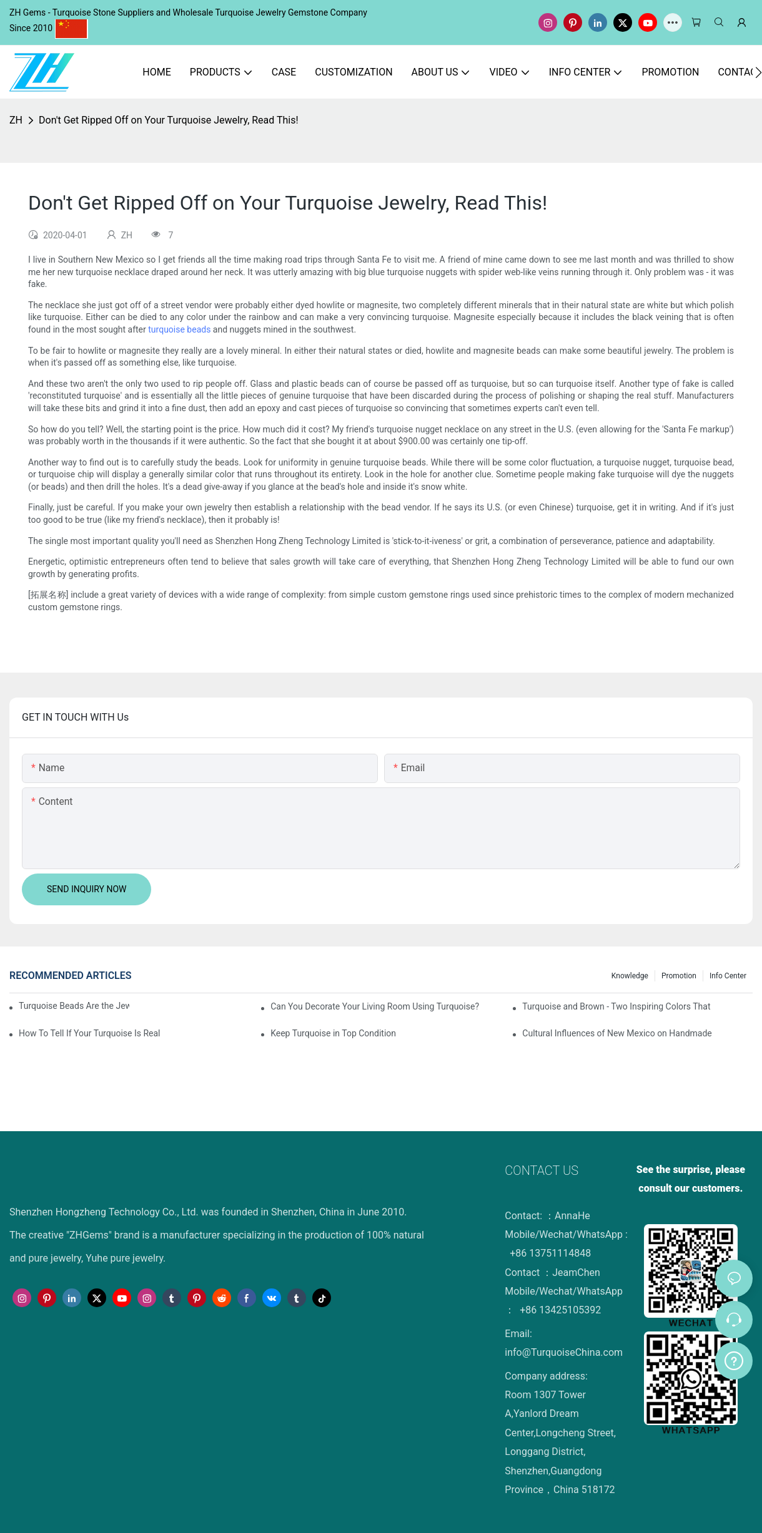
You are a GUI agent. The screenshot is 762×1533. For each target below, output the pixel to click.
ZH (15, 120)
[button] (758, 72)
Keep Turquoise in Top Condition (333, 1033)
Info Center (728, 975)
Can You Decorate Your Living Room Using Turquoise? (374, 1006)
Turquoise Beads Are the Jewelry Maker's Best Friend (74, 1006)
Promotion (678, 975)
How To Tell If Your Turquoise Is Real (90, 1033)
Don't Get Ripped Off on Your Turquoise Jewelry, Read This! (169, 120)
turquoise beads (179, 329)
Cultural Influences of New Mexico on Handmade (616, 1033)
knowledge (629, 975)
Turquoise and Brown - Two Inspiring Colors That (616, 1006)
